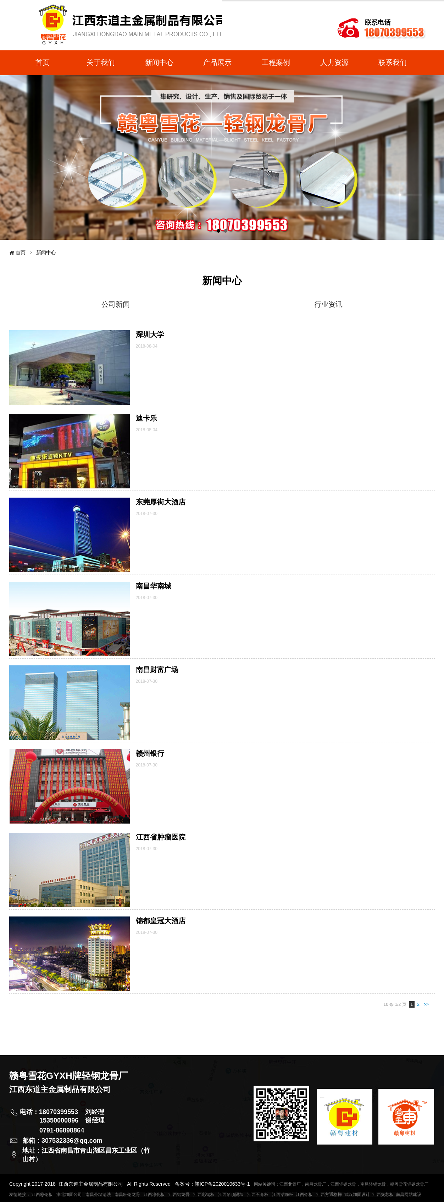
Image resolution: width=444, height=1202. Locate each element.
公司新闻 (115, 304)
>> (426, 1004)
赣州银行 (150, 753)
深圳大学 (150, 334)
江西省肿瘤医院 (160, 837)
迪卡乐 (146, 418)
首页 (17, 252)
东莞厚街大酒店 (160, 502)
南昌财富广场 (157, 670)
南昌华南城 (153, 586)
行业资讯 (328, 304)
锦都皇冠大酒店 (160, 921)
